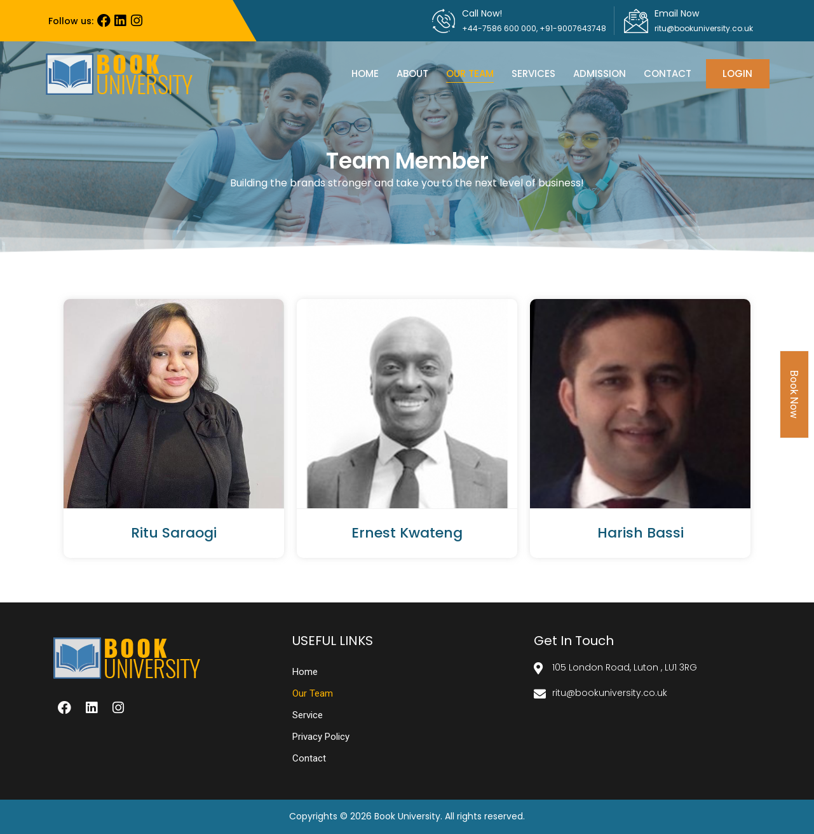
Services (533, 73)
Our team (470, 73)
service (307, 715)
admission (599, 73)
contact (667, 73)
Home (365, 73)
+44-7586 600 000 (499, 28)
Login (737, 73)
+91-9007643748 (572, 28)
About (412, 73)
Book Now (794, 394)
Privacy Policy (320, 736)
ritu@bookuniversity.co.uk (704, 28)
